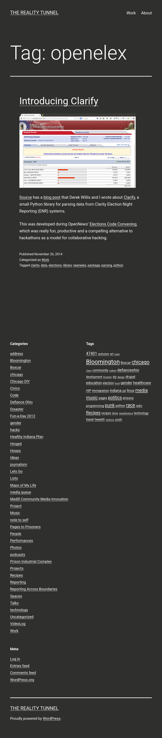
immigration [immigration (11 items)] (100, 391)
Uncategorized (22, 617)
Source (25, 197)
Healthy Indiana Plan (26, 437)
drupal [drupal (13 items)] (130, 377)
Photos (16, 547)
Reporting (18, 582)
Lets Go (16, 471)
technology (19, 610)
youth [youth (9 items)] (118, 419)
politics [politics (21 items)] (115, 397)
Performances (21, 540)
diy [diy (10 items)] (114, 377)
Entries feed (19, 666)
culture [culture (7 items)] (112, 370)
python (118, 265)
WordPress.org (22, 680)
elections (55, 265)
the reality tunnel (34, 12)
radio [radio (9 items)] (139, 405)
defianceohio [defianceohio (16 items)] (128, 370)
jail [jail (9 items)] (124, 390)
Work (131, 13)
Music (15, 513)
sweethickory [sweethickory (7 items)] (126, 413)
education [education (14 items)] (94, 383)
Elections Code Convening (113, 224)
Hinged (16, 444)
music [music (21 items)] (92, 397)
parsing (106, 265)
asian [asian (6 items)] (117, 354)
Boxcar (15, 367)
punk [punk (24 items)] (110, 405)
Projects (16, 568)
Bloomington (20, 360)
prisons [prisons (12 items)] (128, 398)
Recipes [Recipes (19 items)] (93, 412)
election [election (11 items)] (108, 383)
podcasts (17, 554)
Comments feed (23, 673)
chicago (16, 374)
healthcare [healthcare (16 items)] (142, 383)
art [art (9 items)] (112, 354)
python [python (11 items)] (120, 406)
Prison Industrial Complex (31, 561)
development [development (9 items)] (94, 376)
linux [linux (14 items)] (130, 391)
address (16, 353)
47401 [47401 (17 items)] (91, 353)
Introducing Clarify (58, 101)
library (67, 265)
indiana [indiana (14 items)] (116, 391)
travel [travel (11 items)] (90, 419)
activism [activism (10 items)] (103, 354)
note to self (19, 520)
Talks (14, 603)
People (15, 534)
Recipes (16, 575)
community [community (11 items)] (100, 370)
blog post (51, 197)
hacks (15, 430)
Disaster (16, 409)
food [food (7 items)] (117, 383)
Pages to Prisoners (25, 527)
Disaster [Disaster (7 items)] (107, 377)
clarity (35, 265)
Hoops (15, 451)
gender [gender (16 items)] (126, 383)
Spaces (16, 596)
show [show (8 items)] (115, 413)
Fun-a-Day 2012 (22, 416)
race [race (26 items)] (130, 405)
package (94, 265)
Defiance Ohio (21, 402)
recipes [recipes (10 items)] (106, 413)
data (44, 265)
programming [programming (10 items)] (95, 406)
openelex (79, 265)
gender (15, 423)
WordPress (51, 718)
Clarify (129, 197)
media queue (20, 492)
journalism (18, 464)
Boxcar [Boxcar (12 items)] (126, 363)
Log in (15, 659)
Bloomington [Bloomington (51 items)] (103, 361)
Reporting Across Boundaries (33, 589)
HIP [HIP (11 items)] (88, 391)
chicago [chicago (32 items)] (140, 362)
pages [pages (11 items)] (102, 398)
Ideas (14, 457)
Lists (14, 478)
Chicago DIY (20, 381)
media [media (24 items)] (141, 390)
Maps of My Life (23, 485)
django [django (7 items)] (121, 377)
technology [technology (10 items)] (141, 413)
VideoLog (17, 624)
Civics (15, 388)
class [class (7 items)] (89, 370)
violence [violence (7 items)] (110, 419)
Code (14, 395)
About (146, 13)
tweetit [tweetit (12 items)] (100, 419)
